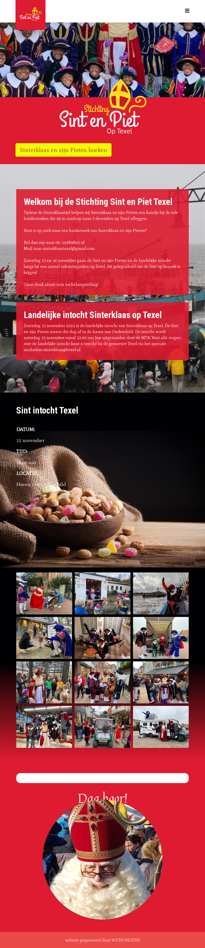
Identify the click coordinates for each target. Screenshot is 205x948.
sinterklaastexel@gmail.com (69, 248)
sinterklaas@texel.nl (61, 349)
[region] (102, 59)
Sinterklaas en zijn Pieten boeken (63, 149)
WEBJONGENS (126, 940)
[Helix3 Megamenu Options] (187, 11)
